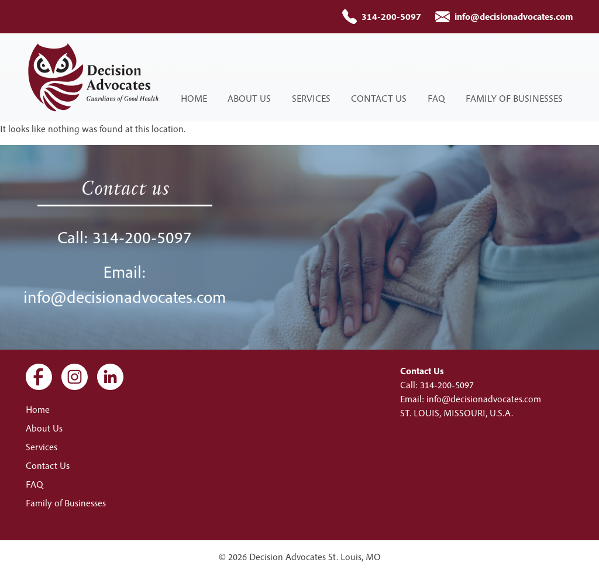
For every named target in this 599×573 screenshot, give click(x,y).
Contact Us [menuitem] (379, 98)
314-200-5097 (391, 16)
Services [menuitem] (311, 98)
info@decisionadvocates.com (514, 16)
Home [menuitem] (194, 98)
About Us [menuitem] (249, 98)
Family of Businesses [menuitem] (514, 98)
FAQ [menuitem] (436, 98)
